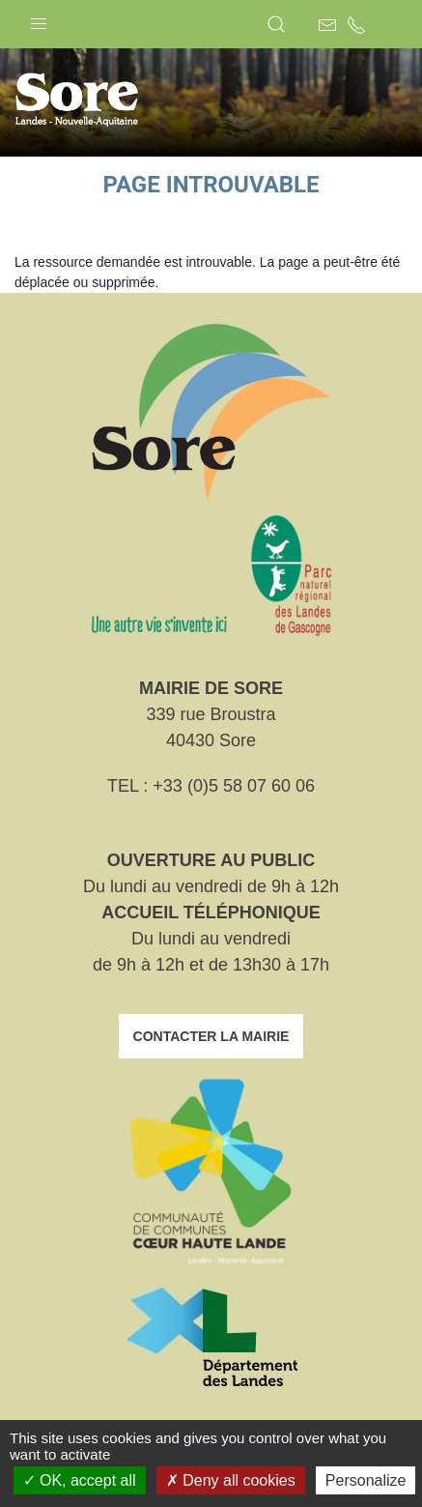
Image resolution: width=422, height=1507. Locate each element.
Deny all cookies (230, 1480)
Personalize (366, 1480)
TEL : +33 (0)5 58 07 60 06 (211, 786)
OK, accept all (79, 1480)
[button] (38, 19)
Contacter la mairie (211, 1036)
